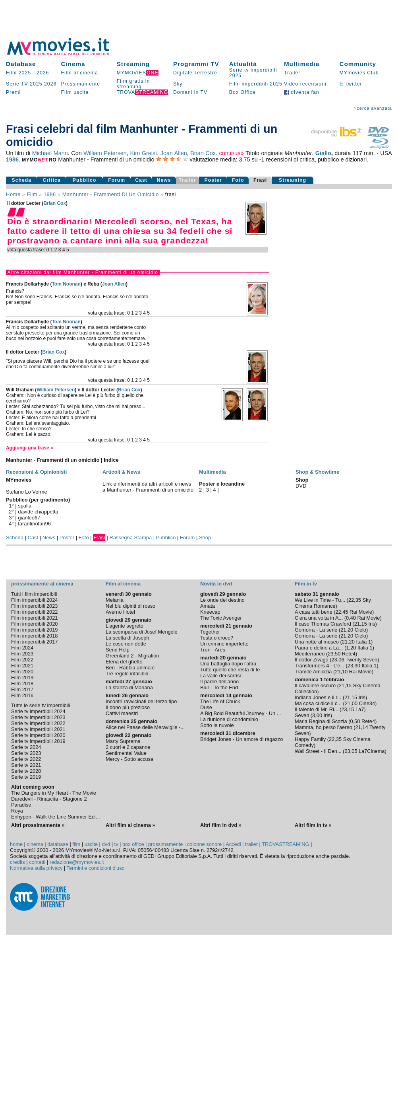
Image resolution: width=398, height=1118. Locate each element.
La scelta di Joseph (127, 638)
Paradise (21, 805)
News (164, 180)
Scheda (22, 180)
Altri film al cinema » (130, 825)
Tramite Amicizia (313, 672)
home (16, 844)
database (57, 844)
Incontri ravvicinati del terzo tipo (141, 701)
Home (13, 194)
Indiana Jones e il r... (318, 697)
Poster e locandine (222, 484)
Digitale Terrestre (195, 73)
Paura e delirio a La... (319, 648)
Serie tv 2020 (26, 771)
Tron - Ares (212, 650)
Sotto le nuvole (217, 725)
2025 (36, 84)
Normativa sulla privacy (36, 868)
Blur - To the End (219, 687)
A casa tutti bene (313, 612)
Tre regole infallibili (127, 674)
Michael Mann (50, 153)
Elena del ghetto (124, 662)
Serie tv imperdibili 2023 (38, 717)
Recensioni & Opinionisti (36, 472)
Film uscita (75, 92)
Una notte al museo (317, 642)
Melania (115, 600)
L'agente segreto (124, 626)
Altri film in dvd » (221, 825)
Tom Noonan (66, 284)
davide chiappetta (38, 512)
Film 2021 (22, 666)
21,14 (361, 727)
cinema (35, 844)
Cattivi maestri (122, 713)
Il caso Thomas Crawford (323, 624)
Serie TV (17, 84)
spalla (24, 506)
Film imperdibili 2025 (255, 84)
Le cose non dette (126, 644)
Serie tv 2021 (26, 765)
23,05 (350, 751)
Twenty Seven (361, 660)
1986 (12, 159)
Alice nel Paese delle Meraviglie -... (145, 727)
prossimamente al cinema (42, 584)
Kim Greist (143, 153)
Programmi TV (196, 63)
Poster (213, 180)
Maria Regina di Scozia (321, 721)
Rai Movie (361, 612)
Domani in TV (190, 92)
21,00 (351, 703)
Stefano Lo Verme (26, 492)
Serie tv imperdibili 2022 (38, 723)
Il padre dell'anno (219, 681)
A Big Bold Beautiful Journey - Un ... (240, 713)
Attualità (243, 63)
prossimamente (165, 844)
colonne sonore (204, 844)
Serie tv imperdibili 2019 (38, 741)
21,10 (341, 672)
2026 (43, 73)
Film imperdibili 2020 (34, 624)
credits (17, 862)
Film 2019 (22, 678)
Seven (302, 715)
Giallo (323, 153)
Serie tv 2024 (26, 747)
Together (210, 632)
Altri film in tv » (313, 825)
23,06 (337, 660)
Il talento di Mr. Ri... (316, 709)
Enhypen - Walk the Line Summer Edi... (55, 817)
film (32, 194)
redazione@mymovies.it (77, 862)
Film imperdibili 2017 (34, 642)
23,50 (334, 654)
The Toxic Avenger (221, 618)
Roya (17, 811)
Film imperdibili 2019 (34, 630)
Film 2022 (22, 660)
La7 (359, 709)
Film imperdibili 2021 (34, 618)
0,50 (355, 721)
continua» (231, 153)
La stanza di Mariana (129, 687)
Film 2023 (22, 654)
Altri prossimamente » (37, 825)
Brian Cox (203, 153)
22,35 (354, 600)
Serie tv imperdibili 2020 (38, 735)
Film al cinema (79, 73)
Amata (207, 606)
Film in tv (306, 584)
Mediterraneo (310, 654)
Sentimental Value (126, 753)
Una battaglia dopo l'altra (228, 664)
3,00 (317, 715)
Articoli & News (121, 472)
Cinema (73, 63)
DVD (301, 486)
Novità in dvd (216, 584)
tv (116, 844)
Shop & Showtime (317, 472)
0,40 (351, 618)
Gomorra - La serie (316, 630)
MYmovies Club (359, 73)
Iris (371, 624)
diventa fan (301, 92)
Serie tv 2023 (26, 753)
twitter (350, 84)
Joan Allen (173, 153)
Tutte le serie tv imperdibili (40, 705)
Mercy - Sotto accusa (129, 759)
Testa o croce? (216, 638)
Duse (206, 707)
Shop (205, 538)
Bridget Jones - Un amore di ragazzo (241, 739)
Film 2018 (22, 683)
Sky (178, 84)
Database (21, 63)
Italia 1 (363, 642)
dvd (106, 844)
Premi (13, 92)
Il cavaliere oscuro (315, 685)
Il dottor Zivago (311, 660)
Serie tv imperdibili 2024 (38, 711)
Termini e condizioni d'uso (96, 868)
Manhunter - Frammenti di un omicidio (110, 194)
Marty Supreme (123, 741)
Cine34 (367, 703)
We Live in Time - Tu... (320, 600)
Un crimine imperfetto (224, 644)
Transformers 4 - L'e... (319, 666)
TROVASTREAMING (285, 844)
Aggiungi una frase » (29, 448)
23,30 (354, 666)
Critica (52, 180)
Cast (141, 180)
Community (357, 63)
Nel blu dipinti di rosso (130, 606)
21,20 (346, 630)
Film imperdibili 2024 (34, 600)
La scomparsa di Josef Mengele (142, 632)
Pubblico (85, 180)
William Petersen (105, 153)
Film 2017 (22, 689)
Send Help (117, 650)
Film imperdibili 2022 (34, 612)
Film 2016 (22, 695)
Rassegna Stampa (131, 538)
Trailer (292, 73)
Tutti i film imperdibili (34, 594)
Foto (238, 180)
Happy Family (310, 739)
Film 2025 (18, 73)
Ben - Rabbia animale (130, 668)
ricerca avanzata (373, 108)
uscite (91, 844)
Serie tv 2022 (26, 759)
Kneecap (210, 612)
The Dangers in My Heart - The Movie (53, 793)
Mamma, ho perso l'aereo (323, 727)
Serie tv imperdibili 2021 (38, 729)
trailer (251, 844)
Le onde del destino (222, 600)
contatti (37, 862)
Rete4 (348, 654)
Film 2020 (22, 672)
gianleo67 (29, 518)
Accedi (233, 844)
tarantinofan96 (34, 524)
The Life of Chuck (220, 701)
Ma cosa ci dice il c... (318, 703)
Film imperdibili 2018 (34, 636)
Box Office (242, 92)
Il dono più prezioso (128, 707)
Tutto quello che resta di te (230, 670)
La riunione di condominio (229, 719)
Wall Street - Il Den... (318, 751)
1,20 (351, 648)
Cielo (360, 630)
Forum (116, 180)
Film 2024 (22, 648)
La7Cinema (371, 751)
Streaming (133, 63)
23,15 (347, 709)
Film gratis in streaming (133, 83)
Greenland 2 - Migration (132, 656)
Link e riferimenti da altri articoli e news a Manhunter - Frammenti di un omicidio (147, 487)
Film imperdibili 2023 (34, 606)
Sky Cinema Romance (333, 603)
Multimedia (301, 63)
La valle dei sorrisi (220, 676)
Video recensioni (305, 84)
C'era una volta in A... (319, 618)
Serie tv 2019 (26, 777)
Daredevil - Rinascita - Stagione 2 (49, 799)
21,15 (360, 624)
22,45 (341, 612)
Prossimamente (80, 84)
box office (133, 844)
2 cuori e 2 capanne (128, 747)
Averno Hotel (120, 612)
